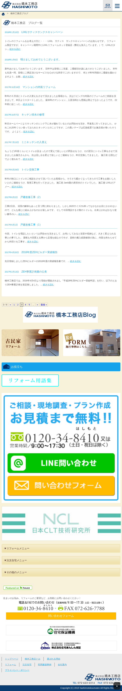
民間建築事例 (44, 664)
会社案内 (62, 664)
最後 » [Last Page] (44, 304)
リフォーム (10, 664)
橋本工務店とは (32, 659)
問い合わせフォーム (61, 615)
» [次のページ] (37, 304)
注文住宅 (27, 664)
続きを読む (15, 49)
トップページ (11, 659)
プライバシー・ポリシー (17, 670)
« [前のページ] (10, 304)
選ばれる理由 (53, 659)
